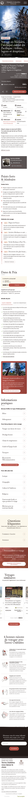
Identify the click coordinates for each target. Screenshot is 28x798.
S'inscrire (17, 285)
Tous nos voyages (14, 624)
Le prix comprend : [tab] (7, 303)
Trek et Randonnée (8, 123)
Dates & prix (19, 61)
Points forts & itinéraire (7, 61)
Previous (3, 603)
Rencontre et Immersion (9, 121)
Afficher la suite (5, 150)
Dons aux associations (8, 356)
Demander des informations (11, 391)
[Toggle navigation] (25, 3)
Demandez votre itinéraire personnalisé (14, 564)
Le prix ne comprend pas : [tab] (20, 303)
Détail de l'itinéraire (9, 262)
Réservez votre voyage (19, 91)
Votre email (5, 743)
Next (25, 603)
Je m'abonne (14, 748)
